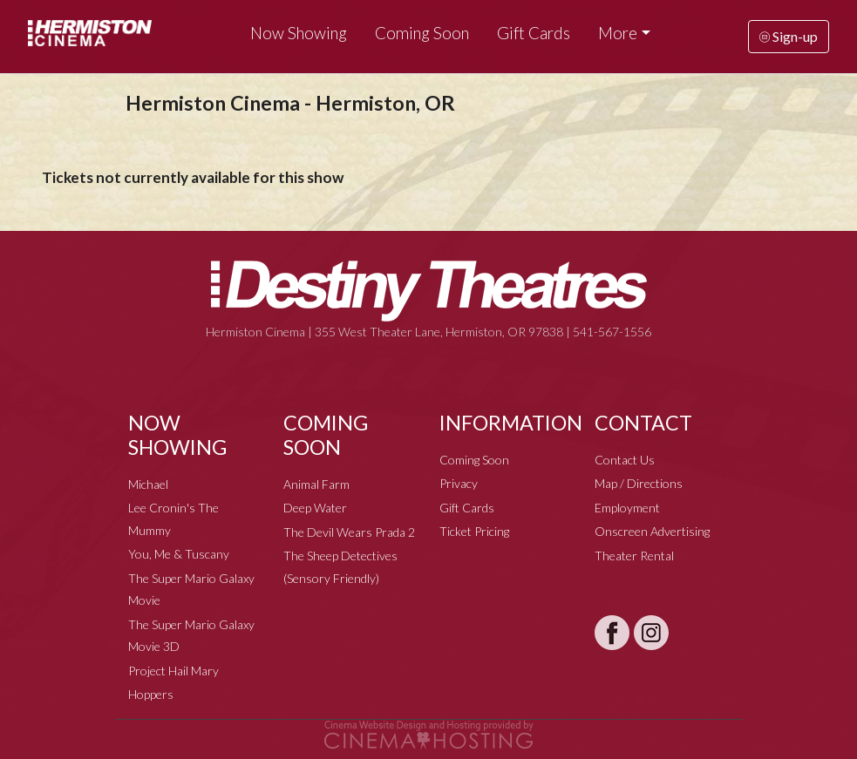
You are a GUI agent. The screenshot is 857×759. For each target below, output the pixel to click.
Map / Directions (639, 483)
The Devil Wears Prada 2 (349, 532)
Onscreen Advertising (652, 531)
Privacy (458, 483)
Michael (148, 484)
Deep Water (315, 507)
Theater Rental (634, 555)
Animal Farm (316, 484)
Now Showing (298, 33)
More (617, 33)
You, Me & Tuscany (178, 553)
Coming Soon (422, 33)
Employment (627, 507)
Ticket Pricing (474, 531)
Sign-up (788, 36)
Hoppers (150, 694)
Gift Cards (533, 33)
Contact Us (625, 459)
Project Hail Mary (173, 670)
